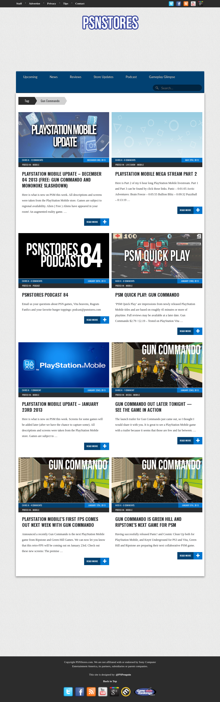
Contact (79, 3)
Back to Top (110, 681)
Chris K (25, 160)
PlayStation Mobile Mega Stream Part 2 (156, 174)
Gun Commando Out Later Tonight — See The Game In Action (153, 407)
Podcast (36, 285)
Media (128, 395)
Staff (19, 3)
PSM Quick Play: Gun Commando (147, 294)
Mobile (36, 164)
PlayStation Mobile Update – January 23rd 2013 (60, 407)
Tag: (27, 101)
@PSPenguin (123, 674)
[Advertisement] (110, 51)
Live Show (130, 164)
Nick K (118, 281)
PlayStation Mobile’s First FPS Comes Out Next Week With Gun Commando (60, 522)
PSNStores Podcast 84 (45, 294)
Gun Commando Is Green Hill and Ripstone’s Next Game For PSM (148, 522)
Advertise (34, 3)
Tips (65, 3)
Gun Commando (50, 101)
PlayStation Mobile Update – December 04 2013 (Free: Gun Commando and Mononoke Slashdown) (62, 180)
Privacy (51, 3)
